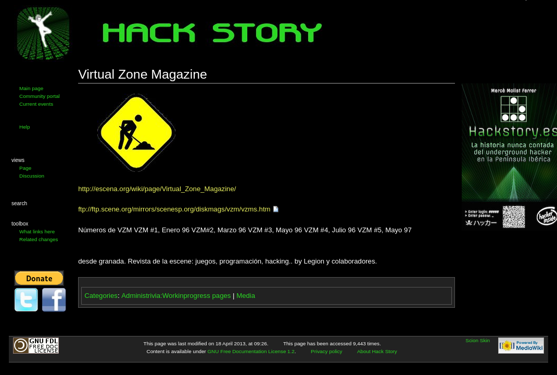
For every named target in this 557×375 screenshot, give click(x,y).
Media (245, 295)
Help (24, 127)
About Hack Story (377, 351)
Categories (101, 295)
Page (25, 168)
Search (19, 203)
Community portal (39, 96)
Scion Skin (477, 340)
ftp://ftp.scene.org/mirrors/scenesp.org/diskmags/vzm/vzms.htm (174, 209)
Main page (31, 88)
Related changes (38, 239)
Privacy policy (326, 351)
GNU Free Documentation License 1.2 (250, 351)
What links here (37, 231)
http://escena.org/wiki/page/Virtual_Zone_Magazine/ (157, 189)
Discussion (31, 176)
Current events (36, 104)
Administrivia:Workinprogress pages (176, 295)
